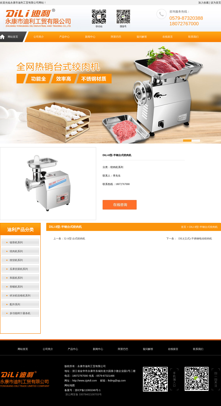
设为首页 (216, 2)
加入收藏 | (204, 2)
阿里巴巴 (116, 36)
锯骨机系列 (16, 242)
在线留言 (167, 36)
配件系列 (15, 304)
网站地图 (69, 385)
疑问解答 (142, 36)
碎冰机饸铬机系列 (20, 295)
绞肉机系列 (16, 251)
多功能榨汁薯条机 (20, 313)
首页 (183, 226)
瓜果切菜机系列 (19, 268)
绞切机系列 (16, 260)
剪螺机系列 (16, 286)
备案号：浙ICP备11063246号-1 (82, 390)
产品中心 (64, 36)
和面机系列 (16, 277)
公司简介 (39, 36)
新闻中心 (90, 36)
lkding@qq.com (117, 380)
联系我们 (193, 36)
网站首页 (13, 36)
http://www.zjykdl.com (84, 380)
